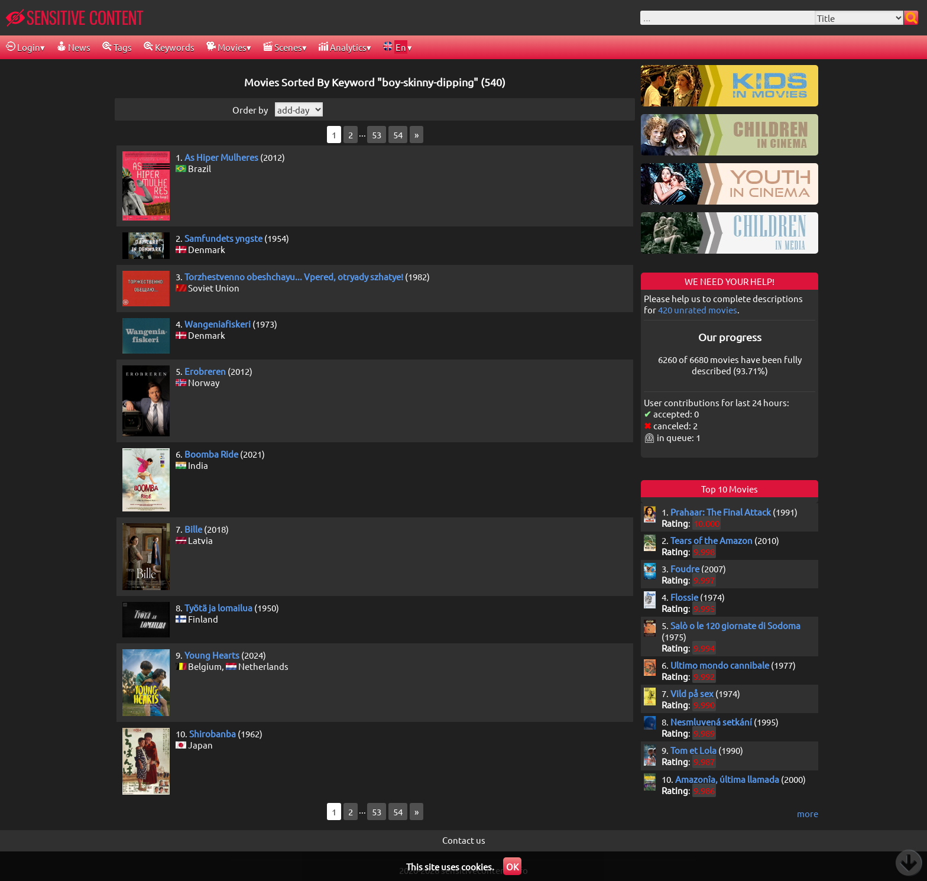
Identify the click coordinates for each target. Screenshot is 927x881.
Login (23, 47)
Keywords (169, 47)
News (73, 47)
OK (512, 866)
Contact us (463, 840)
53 (376, 134)
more (807, 813)
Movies (226, 47)
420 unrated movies (697, 309)
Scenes (282, 47)
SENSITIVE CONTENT (75, 18)
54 (398, 134)
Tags (117, 47)
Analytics (343, 47)
